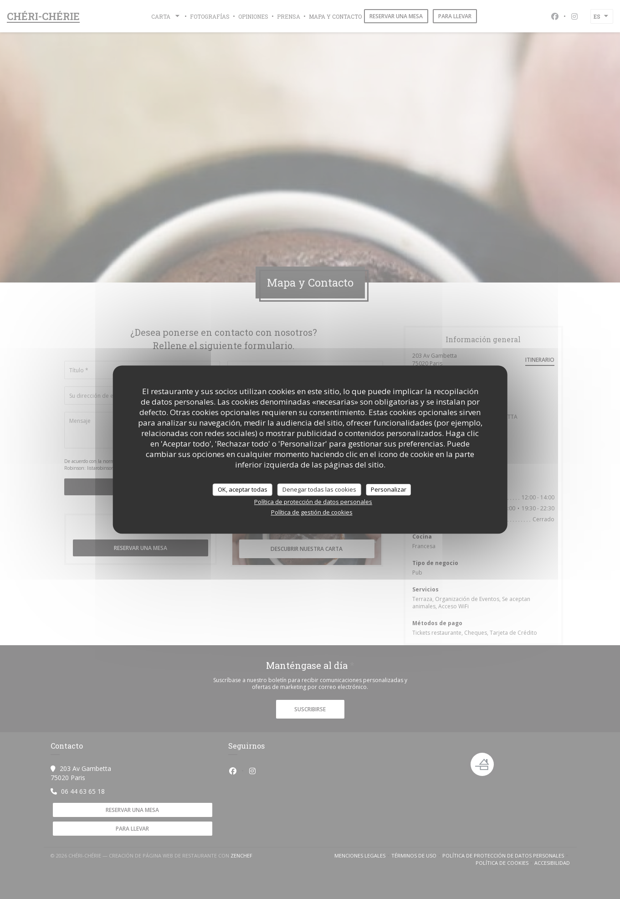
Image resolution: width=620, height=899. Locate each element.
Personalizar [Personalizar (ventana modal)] (388, 489)
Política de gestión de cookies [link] (312, 512)
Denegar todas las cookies (319, 489)
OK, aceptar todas (242, 489)
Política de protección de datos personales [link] (313, 502)
